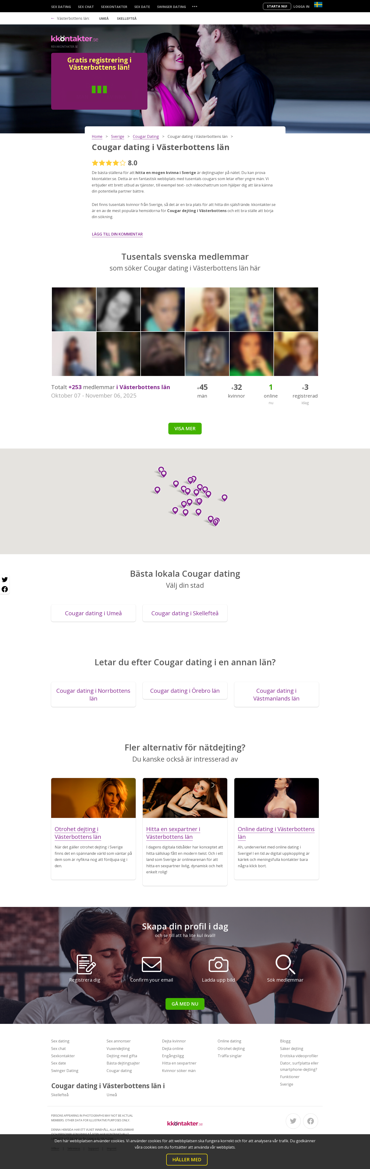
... (194, 6)
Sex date (142, 6)
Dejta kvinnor (174, 1041)
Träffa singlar (230, 1055)
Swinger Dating (171, 6)
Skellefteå (127, 18)
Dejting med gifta (122, 1055)
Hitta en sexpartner (179, 1063)
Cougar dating (119, 1070)
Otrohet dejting (231, 1048)
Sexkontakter (114, 6)
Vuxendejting (118, 1048)
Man (82, 96)
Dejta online (172, 1048)
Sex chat (86, 6)
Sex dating (61, 6)
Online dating (229, 1041)
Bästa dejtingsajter (123, 1063)
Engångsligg (173, 1055)
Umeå (104, 18)
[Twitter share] (4, 579)
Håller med (186, 1159)
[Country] (318, 4)
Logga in (301, 6)
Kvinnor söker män (179, 1070)
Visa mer (185, 428)
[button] (187, 502)
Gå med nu (185, 1004)
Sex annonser (119, 1041)
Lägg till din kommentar (117, 234)
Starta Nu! (277, 6)
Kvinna (116, 96)
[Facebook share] (4, 589)
